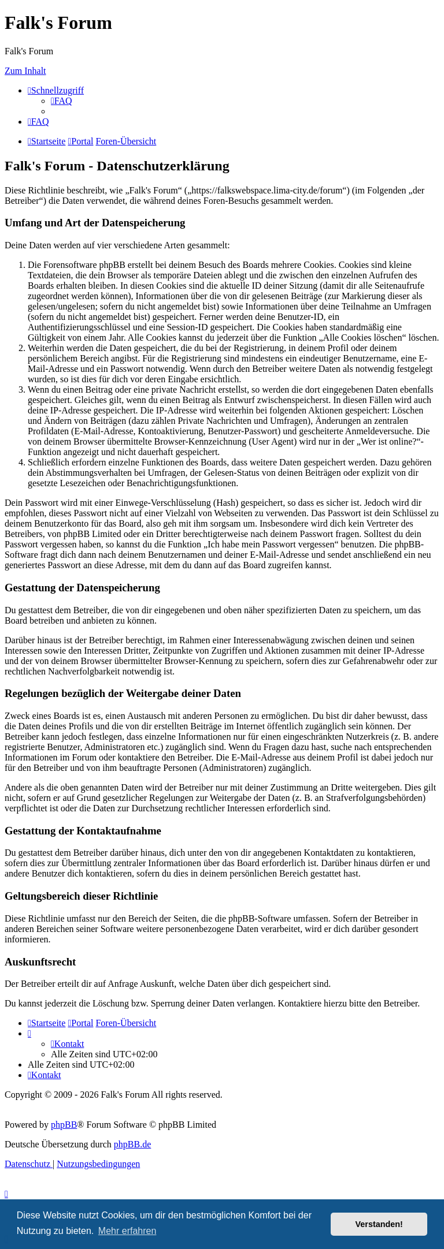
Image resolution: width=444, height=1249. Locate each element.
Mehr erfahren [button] (127, 1231)
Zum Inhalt (25, 71)
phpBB (64, 1124)
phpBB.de (132, 1144)
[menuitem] (61, 101)
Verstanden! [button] (379, 1224)
